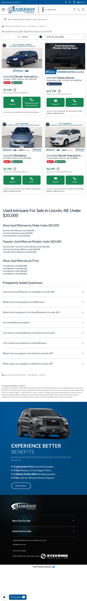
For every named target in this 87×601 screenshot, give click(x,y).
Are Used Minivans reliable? (16, 322)
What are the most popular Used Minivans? (24, 302)
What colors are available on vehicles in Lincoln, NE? (28, 363)
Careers (81, 2)
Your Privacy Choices (43, 567)
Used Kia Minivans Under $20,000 (16, 236)
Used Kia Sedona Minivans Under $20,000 (19, 252)
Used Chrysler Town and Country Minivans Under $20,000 (26, 247)
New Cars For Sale (21, 520)
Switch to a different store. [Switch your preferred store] (56, 113)
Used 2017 (60, 77)
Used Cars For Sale (21, 531)
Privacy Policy (17, 550)
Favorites (18, 597)
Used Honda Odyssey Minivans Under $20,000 (21, 249)
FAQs (24, 550)
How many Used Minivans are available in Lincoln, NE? (29, 291)
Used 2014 (23, 76)
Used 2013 (66, 155)
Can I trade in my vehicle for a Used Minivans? (25, 343)
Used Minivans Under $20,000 (15, 266)
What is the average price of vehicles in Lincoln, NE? (28, 353)
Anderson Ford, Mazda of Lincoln (35, 540)
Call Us (74, 102)
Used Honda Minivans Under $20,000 (18, 233)
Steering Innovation (33, 556)
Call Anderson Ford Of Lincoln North (32, 102)
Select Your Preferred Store (11, 2)
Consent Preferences (4, 597)
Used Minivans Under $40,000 (15, 274)
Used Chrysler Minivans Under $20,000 (18, 230)
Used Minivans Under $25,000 (15, 268)
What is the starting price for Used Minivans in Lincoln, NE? (31, 312)
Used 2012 (14, 155)
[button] (66, 2)
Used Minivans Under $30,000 (15, 271)
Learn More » (21, 485)
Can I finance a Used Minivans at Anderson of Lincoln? (29, 332)
